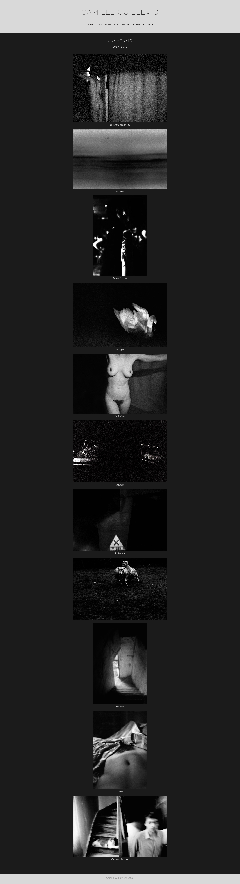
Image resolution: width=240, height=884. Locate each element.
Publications (121, 24)
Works (91, 24)
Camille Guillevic (120, 12)
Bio (99, 24)
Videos (136, 24)
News (108, 24)
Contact (148, 24)
